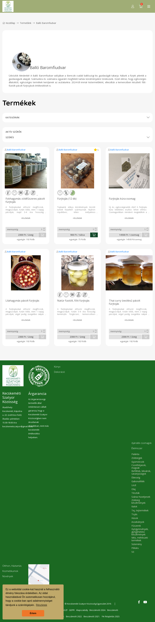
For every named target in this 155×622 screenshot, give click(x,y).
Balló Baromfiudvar (16, 149)
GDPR (72, 610)
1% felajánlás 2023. (110, 616)
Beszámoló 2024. (98, 610)
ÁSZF (65, 610)
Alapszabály (82, 610)
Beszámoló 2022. (74, 616)
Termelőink (25, 22)
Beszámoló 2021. (92, 616)
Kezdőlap (8, 22)
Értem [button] (33, 613)
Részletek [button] (41, 605)
